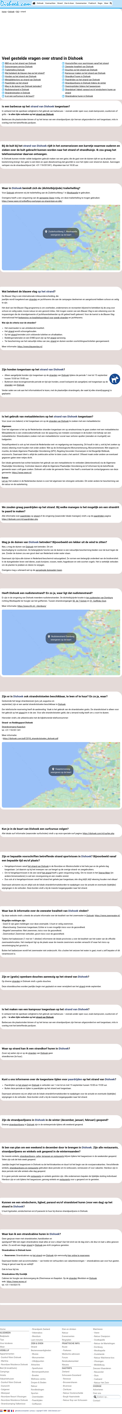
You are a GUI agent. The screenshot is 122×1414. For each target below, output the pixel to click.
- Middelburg (99, 1365)
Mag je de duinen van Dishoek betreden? (23, 86)
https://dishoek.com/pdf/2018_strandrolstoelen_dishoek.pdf (30, 738)
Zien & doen (69, 3)
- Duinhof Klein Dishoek (10, 1357)
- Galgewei (4, 1389)
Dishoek (40, 3)
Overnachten (50, 3)
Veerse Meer (104, 873)
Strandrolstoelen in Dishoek (17, 93)
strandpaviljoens (16, 1124)
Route (64, 1347)
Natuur (34, 1386)
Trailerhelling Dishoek (15, 70)
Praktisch (92, 3)
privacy (32, 1410)
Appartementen (7, 1354)
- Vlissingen (98, 1361)
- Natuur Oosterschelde (72, 1393)
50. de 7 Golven (80, 601)
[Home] (34, 3)
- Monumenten (37, 1357)
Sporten (34, 1393)
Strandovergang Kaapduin (13, 727)
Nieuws (65, 1365)
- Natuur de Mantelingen (104, 1343)
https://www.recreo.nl (16, 1281)
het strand (46, 873)
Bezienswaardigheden (41, 1350)
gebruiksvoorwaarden (22, 1410)
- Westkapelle (99, 1350)
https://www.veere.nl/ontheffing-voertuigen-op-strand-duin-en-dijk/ (32, 201)
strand (11, 331)
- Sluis (96, 1375)
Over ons (97, 1393)
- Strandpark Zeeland (40, 1329)
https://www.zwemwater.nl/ (107, 915)
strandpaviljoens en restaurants (24, 1168)
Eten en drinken (69, 1329)
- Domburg (98, 1347)
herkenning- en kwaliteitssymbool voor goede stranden (43, 318)
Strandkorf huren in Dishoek (77, 76)
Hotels (3, 1375)
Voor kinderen (6, 1343)
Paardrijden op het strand (16, 83)
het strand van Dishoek (38, 866)
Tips (2, 1340)
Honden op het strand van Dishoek (20, 76)
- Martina (4, 1361)
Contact (96, 1400)
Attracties (35, 1365)
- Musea (34, 1354)
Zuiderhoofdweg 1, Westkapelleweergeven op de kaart (61, 233)
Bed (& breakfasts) (8, 1368)
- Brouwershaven (69, 1382)
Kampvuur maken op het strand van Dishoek (85, 73)
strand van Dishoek (42, 106)
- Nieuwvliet (98, 1372)
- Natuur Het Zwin (101, 1382)
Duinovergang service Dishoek (19, 66)
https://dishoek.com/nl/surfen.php (98, 833)
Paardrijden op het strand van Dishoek (82, 80)
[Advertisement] (61, 35)
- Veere (96, 1333)
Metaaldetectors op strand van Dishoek (23, 80)
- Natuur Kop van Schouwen (74, 1400)
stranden (33, 299)
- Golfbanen (36, 1404)
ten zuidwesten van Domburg (99, 598)
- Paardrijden (37, 1400)
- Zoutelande (99, 1354)
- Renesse (66, 1379)
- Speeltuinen (37, 1368)
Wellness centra (38, 1379)
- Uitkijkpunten (37, 1361)
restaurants (36, 1176)
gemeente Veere (46, 198)
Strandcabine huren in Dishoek (79, 96)
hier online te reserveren (79, 1255)
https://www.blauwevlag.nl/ (30, 346)
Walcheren (98, 1329)
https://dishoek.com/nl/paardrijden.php (20, 519)
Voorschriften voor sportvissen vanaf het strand (87, 63)
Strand (60, 3)
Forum (65, 1357)
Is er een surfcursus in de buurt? (19, 96)
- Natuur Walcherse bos (103, 1358)
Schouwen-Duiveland (71, 1375)
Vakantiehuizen (7, 1379)
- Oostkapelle (99, 1340)
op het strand (46, 291)
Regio (100, 3)
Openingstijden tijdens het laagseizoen (82, 86)
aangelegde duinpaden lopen (49, 570)
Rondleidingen (37, 1389)
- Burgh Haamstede (71, 1396)
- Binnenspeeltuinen (40, 1372)
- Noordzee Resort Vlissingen (13, 1396)
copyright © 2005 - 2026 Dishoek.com (48, 1410)
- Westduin (36, 1336)
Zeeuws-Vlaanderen (102, 1368)
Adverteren (98, 1389)
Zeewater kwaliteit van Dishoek (79, 66)
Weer (106, 3)
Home (3, 1329)
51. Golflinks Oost (98, 601)
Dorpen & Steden (38, 1382)
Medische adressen (71, 1354)
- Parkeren (66, 1350)
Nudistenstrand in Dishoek (17, 89)
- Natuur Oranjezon (101, 1336)
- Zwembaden (37, 1397)
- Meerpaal (5, 1393)
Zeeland (65, 1372)
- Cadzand (97, 1379)
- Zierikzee (66, 1389)
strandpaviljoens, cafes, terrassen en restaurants (42, 1156)
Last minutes (37, 1340)
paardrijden (25, 516)
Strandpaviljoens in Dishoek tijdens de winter (85, 83)
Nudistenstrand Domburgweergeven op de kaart (61, 638)
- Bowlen (35, 1375)
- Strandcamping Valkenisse (12, 1404)
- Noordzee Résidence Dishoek (14, 1364)
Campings (4, 1372)
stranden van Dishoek (59, 421)
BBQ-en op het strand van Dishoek (20, 63)
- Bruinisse (67, 1386)
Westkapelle (72, 193)
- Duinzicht (5, 1386)
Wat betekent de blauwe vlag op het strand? (25, 73)
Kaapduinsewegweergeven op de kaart (61, 770)
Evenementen (81, 3)
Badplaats (4, 1336)
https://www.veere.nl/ (22, 472)
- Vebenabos (36, 1333)
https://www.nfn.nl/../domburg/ (31, 606)
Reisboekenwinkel (70, 1361)
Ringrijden (66, 1340)
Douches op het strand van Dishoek (81, 70)
